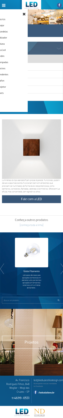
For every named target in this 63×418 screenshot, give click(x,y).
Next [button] (61, 264)
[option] (31, 263)
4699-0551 (20, 398)
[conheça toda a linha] (31, 225)
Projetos (31, 342)
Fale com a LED (31, 199)
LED (31, 4)
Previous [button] (1, 264)
